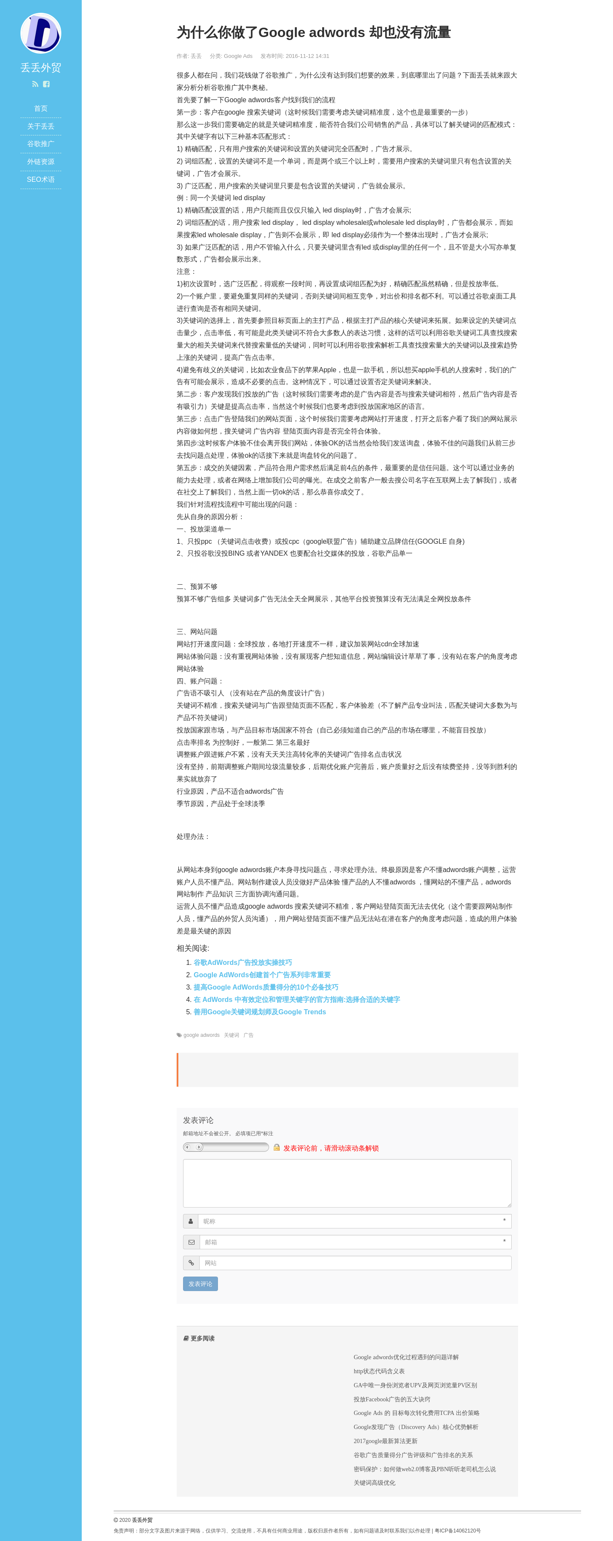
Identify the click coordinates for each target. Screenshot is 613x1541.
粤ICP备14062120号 (458, 1531)
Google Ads (238, 56)
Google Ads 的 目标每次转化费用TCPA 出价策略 (417, 1413)
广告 (248, 1035)
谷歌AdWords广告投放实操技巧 (243, 962)
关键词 (231, 1035)
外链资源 (40, 161)
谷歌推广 (40, 143)
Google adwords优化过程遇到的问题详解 (406, 1357)
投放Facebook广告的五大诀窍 (392, 1399)
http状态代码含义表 (379, 1371)
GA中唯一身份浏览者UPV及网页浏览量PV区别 (415, 1385)
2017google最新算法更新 (386, 1441)
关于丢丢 (40, 126)
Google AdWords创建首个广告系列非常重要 (262, 975)
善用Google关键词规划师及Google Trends (260, 1012)
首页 (41, 108)
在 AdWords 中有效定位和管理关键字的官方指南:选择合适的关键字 (297, 999)
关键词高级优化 (374, 1483)
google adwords (201, 1035)
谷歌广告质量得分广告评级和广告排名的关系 (413, 1455)
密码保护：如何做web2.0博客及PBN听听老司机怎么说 (425, 1469)
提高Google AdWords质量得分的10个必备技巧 (266, 987)
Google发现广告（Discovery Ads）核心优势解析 (416, 1427)
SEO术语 (41, 179)
